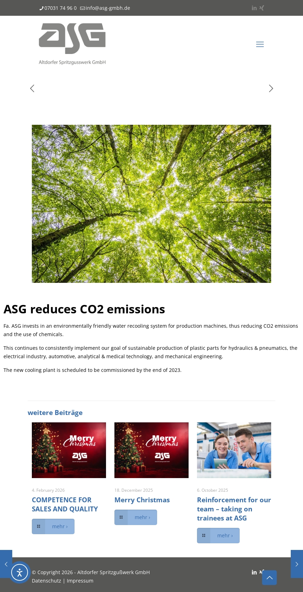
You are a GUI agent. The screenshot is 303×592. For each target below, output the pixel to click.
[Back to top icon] (269, 577)
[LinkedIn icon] (254, 7)
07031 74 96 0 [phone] (60, 8)
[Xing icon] (261, 7)
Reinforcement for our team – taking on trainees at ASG (234, 509)
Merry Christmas (142, 499)
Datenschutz (46, 580)
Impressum (80, 580)
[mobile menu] (260, 44)
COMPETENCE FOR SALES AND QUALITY (65, 504)
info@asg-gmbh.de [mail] (108, 8)
